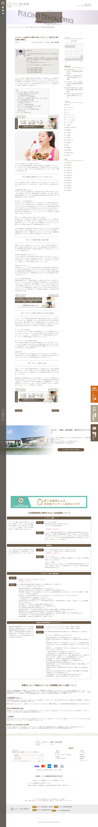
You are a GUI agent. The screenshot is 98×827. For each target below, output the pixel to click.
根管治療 (68, 142)
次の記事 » (55, 410)
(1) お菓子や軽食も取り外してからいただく (29, 101)
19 (68, 54)
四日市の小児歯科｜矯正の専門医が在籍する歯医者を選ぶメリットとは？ (74, 95)
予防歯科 (82, 754)
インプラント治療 (33, 59)
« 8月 (66, 61)
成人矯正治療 (36, 57)
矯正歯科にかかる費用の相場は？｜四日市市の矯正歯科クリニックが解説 (74, 77)
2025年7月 (69, 182)
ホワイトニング (41, 59)
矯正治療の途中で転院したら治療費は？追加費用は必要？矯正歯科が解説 (74, 89)
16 (79, 51)
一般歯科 (68, 125)
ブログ (68, 112)
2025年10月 (69, 175)
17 (81, 51)
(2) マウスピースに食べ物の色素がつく (28, 96)
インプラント (69, 110)
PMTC (67, 104)
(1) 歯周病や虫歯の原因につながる (27, 95)
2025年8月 (69, 180)
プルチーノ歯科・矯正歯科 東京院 (34, 72)
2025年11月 (69, 172)
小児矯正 (68, 135)
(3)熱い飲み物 (22, 110)
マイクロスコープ (70, 117)
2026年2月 (69, 165)
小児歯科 (68, 132)
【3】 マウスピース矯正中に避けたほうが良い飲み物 (29, 106)
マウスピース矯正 (49, 42)
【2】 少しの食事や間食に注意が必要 (25, 99)
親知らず (68, 155)
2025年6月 (69, 185)
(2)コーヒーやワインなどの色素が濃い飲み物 (29, 109)
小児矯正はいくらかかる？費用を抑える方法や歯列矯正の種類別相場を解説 (74, 83)
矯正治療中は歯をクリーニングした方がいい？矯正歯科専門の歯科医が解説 (74, 71)
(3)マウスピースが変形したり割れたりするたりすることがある (33, 98)
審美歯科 (68, 130)
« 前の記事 (18, 410)
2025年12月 (69, 170)
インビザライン (40, 42)
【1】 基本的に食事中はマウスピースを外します (28, 93)
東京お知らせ (69, 140)
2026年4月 (69, 162)
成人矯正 (68, 137)
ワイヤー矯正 (69, 122)
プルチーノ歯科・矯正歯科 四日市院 (34, 70)
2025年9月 (69, 177)
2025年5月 (69, 187)
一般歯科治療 (29, 57)
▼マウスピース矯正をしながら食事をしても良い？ (28, 92)
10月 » (81, 61)
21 (73, 54)
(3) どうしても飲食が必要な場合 (26, 104)
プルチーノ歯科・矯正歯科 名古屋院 (34, 67)
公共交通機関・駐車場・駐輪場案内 (70, 449)
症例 (67, 145)
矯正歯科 (57, 42)
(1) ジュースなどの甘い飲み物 (26, 107)
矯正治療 (68, 150)
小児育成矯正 (42, 57)
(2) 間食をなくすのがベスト (25, 102)
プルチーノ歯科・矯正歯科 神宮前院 (34, 69)
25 (66, 56)
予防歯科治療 (47, 59)
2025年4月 (69, 190)
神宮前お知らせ (70, 152)
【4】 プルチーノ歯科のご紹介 (24, 112)
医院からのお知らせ (71, 127)
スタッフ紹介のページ (34, 62)
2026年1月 (69, 167)
